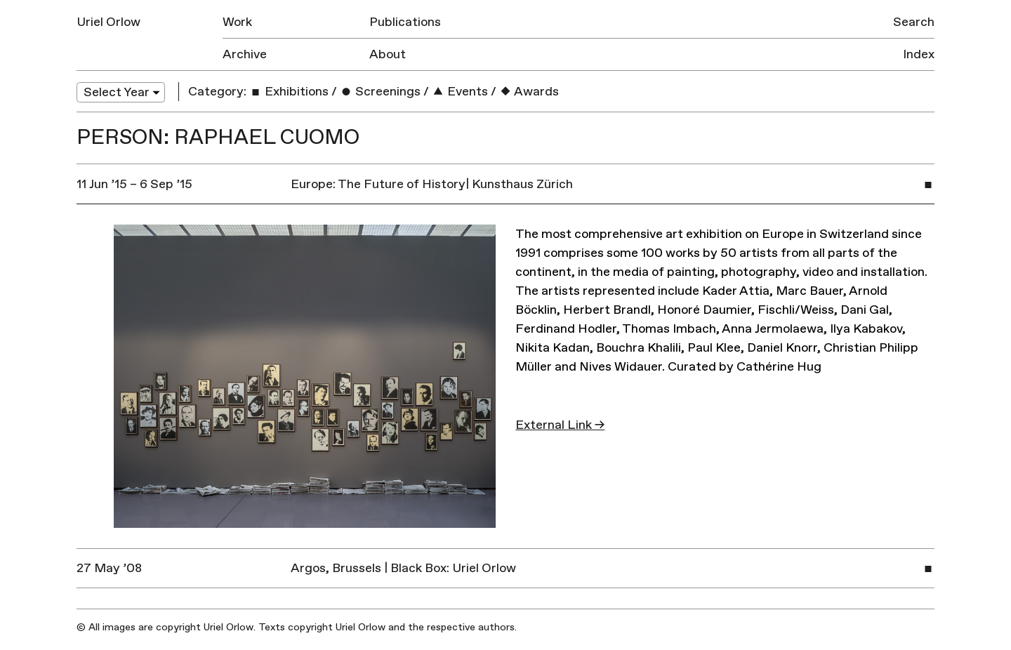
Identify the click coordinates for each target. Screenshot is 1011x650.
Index (918, 54)
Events (460, 92)
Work (237, 22)
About (387, 54)
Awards (529, 92)
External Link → (559, 425)
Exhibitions (289, 92)
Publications (405, 22)
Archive (245, 54)
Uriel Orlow (108, 22)
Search (913, 22)
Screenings (380, 92)
